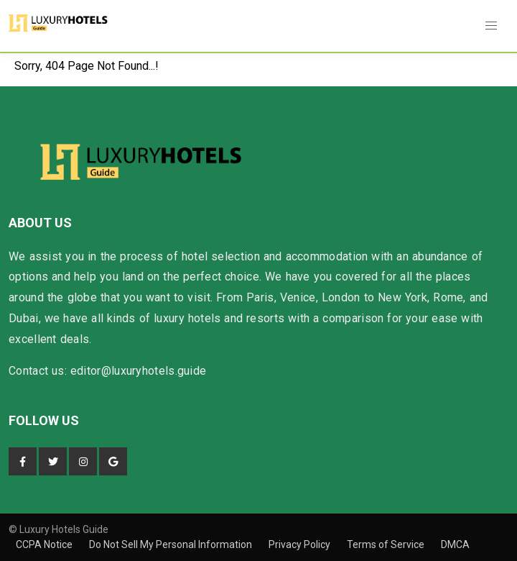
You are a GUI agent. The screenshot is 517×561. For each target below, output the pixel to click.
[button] (491, 26)
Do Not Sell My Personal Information (171, 544)
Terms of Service (387, 544)
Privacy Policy (300, 544)
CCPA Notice (45, 544)
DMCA (455, 544)
